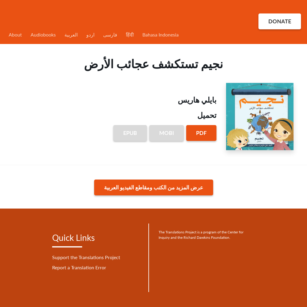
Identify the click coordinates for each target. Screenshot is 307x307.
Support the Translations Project (86, 257)
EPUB (130, 133)
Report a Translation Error (79, 267)
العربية (71, 34)
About (15, 34)
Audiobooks (43, 34)
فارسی (110, 34)
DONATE (279, 21)
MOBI (166, 133)
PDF (201, 133)
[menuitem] (134, 34)
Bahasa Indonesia (160, 34)
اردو (90, 34)
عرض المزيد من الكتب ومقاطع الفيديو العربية (153, 187)
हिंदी (130, 34)
